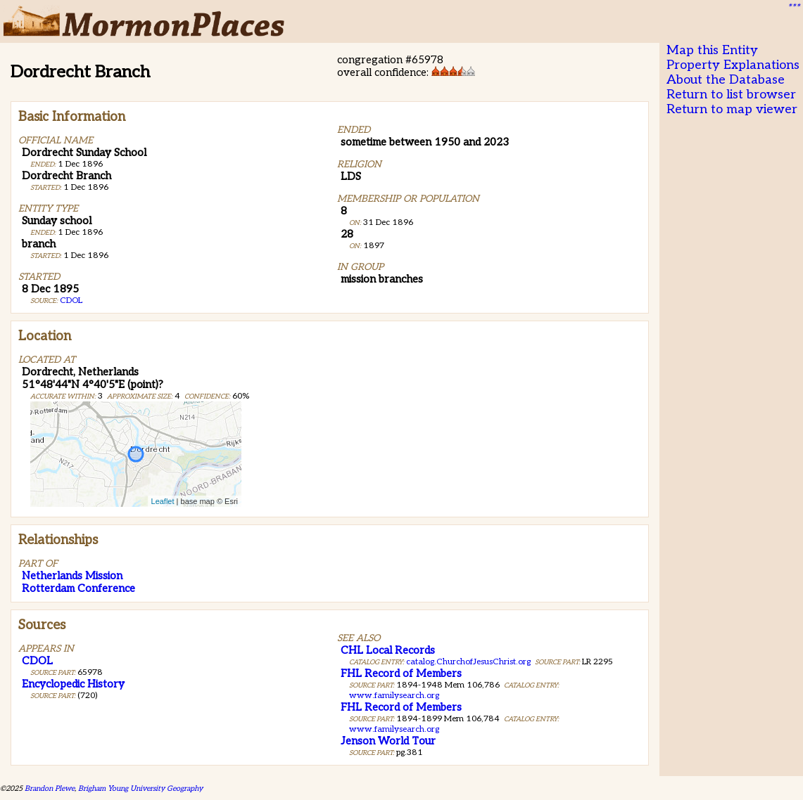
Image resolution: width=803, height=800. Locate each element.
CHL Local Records (388, 650)
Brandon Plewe (50, 788)
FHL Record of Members (401, 673)
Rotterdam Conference (78, 588)
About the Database (725, 79)
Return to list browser (731, 94)
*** (793, 7)
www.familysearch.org (394, 695)
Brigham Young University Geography (140, 788)
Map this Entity (712, 50)
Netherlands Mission (72, 575)
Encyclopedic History (73, 684)
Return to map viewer (731, 109)
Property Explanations (732, 65)
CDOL (71, 300)
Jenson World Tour (388, 741)
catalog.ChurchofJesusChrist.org (468, 662)
